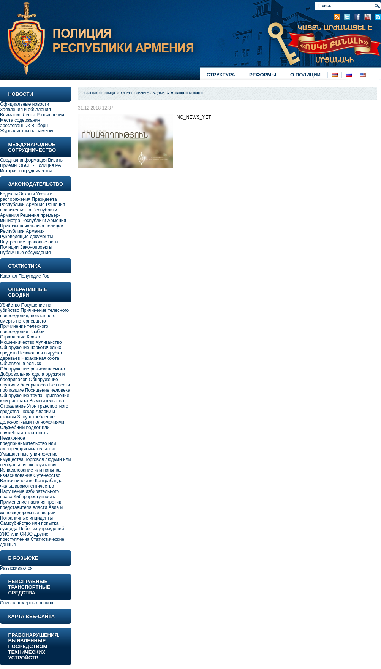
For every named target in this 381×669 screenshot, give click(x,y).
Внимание (10, 115)
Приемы (8, 165)
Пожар (28, 411)
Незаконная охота (40, 358)
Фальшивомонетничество (27, 486)
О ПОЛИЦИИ (305, 75)
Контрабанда (49, 480)
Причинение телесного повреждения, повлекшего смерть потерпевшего (34, 316)
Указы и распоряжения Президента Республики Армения (28, 199)
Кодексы (9, 194)
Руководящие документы (26, 236)
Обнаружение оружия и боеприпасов (29, 382)
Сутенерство (46, 475)
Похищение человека (47, 390)
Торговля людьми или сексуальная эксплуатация (35, 462)
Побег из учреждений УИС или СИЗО (32, 531)
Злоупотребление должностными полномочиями (32, 419)
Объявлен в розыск (20, 363)
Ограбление (13, 337)
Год (45, 276)
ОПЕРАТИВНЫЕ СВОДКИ (143, 93)
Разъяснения (50, 115)
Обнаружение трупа (21, 395)
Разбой (37, 331)
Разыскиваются (16, 568)
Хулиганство (49, 342)
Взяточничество (17, 480)
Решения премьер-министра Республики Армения (33, 218)
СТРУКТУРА (221, 75)
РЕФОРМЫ (262, 75)
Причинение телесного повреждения (24, 329)
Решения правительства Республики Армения (32, 210)
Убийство (10, 305)
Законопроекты (36, 247)
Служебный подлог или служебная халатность (24, 430)
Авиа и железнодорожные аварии (31, 510)
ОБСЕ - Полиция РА (40, 165)
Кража (33, 337)
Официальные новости (24, 104)
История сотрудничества (26, 170)
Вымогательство (46, 401)
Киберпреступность (34, 496)
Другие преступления (24, 536)
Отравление (13, 406)
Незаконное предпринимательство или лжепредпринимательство (28, 443)
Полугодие (30, 276)
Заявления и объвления (25, 109)
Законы (27, 194)
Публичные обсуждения (25, 252)
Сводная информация (23, 160)
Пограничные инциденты (26, 518)
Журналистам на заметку (26, 130)
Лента (29, 115)
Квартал (8, 276)
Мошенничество (17, 342)
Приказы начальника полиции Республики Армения (31, 228)
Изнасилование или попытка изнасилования (30, 472)
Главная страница (99, 93)
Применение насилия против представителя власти (30, 504)
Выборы (39, 125)
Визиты (55, 160)
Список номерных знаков (26, 602)
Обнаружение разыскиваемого (32, 369)
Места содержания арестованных (20, 123)
